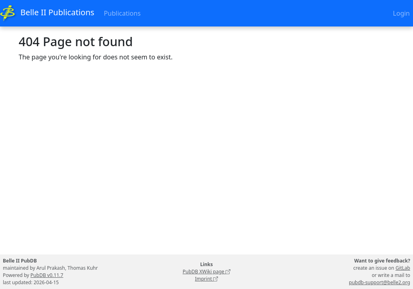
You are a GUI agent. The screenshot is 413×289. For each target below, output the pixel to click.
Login (401, 13)
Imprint (206, 278)
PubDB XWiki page (206, 271)
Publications (122, 13)
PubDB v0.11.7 (47, 275)
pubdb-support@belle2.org (379, 282)
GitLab (402, 268)
